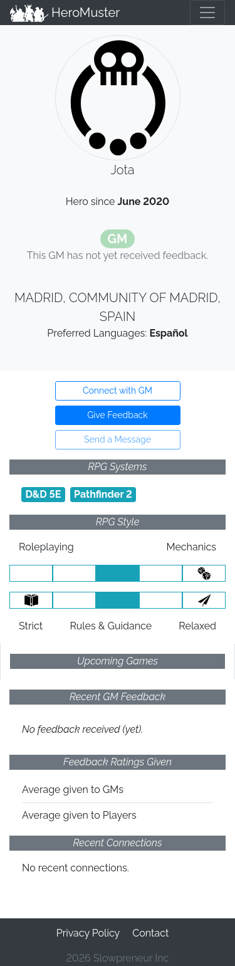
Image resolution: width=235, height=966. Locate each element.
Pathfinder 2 (103, 494)
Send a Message (117, 439)
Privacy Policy (88, 933)
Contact (150, 933)
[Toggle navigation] (207, 12)
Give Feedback (117, 415)
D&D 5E (43, 494)
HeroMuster (65, 12)
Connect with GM (117, 391)
